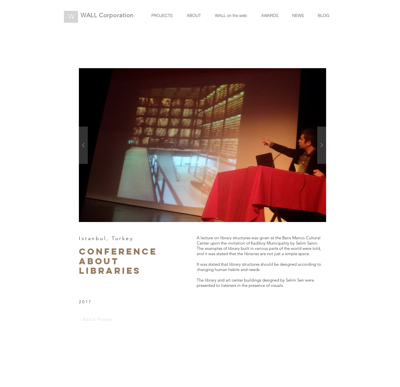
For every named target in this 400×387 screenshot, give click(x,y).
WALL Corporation (107, 15)
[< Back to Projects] (95, 319)
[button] (202, 145)
